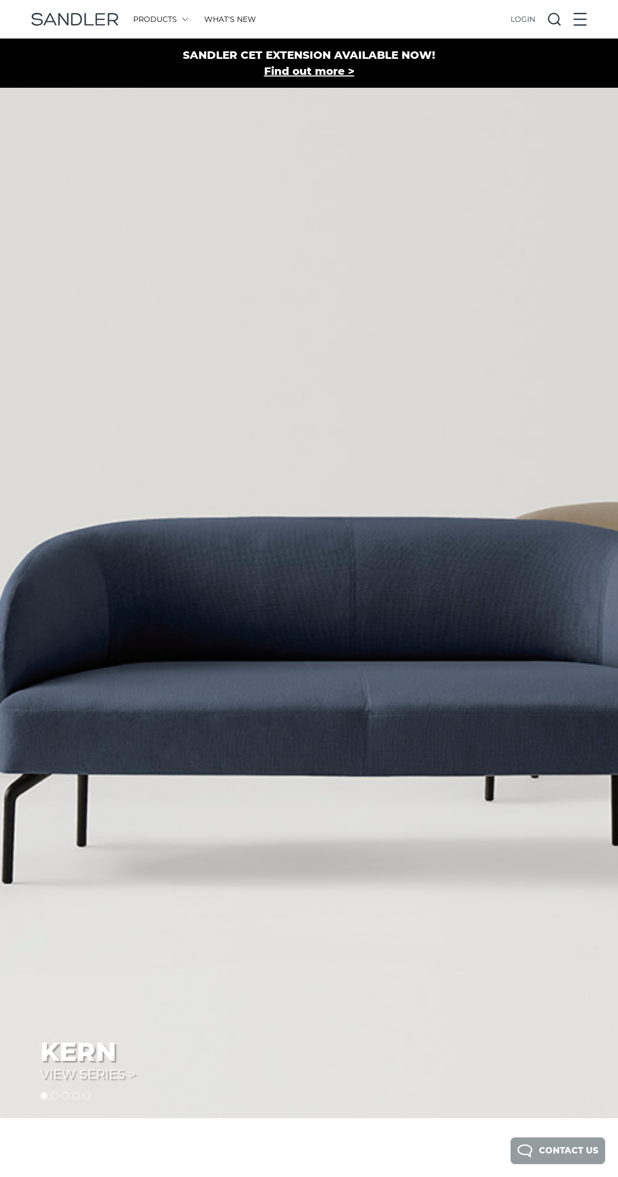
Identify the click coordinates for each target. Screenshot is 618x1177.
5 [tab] (86, 1095)
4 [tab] (76, 1095)
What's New (230, 19)
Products (160, 19)
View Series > (88, 1074)
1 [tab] (44, 1095)
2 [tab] (54, 1095)
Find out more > (309, 71)
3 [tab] (65, 1095)
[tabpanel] (309, 559)
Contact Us (557, 1150)
